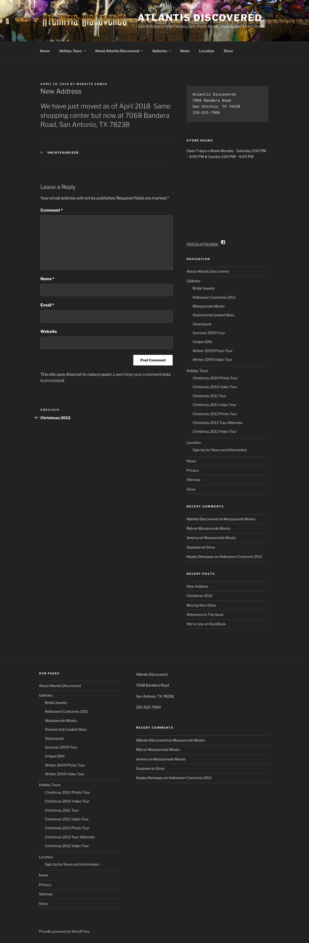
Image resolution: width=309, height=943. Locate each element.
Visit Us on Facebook (206, 244)
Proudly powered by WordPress (64, 931)
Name (47, 278)
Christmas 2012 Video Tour (215, 431)
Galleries (162, 51)
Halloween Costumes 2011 (214, 297)
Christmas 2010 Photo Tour (215, 378)
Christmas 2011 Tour (209, 396)
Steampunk (202, 324)
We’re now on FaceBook (206, 624)
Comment (51, 210)
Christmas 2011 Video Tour (214, 405)
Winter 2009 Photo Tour (213, 351)
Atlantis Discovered (200, 17)
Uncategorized (63, 152)
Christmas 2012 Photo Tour (215, 414)
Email (47, 305)
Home (45, 51)
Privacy (193, 470)
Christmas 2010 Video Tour (215, 387)
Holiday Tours (73, 51)
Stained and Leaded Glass (213, 315)
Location (206, 51)
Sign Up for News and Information (220, 450)
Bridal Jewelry (204, 288)
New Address (197, 586)
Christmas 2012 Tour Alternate (217, 422)
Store (228, 51)
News (185, 51)
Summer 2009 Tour (209, 333)
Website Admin (91, 84)
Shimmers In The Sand (205, 614)
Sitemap (193, 479)
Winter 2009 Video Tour (212, 359)
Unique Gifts (202, 341)
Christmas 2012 (199, 595)
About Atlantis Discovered (119, 51)
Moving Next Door (201, 605)
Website (48, 331)
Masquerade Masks (209, 306)
